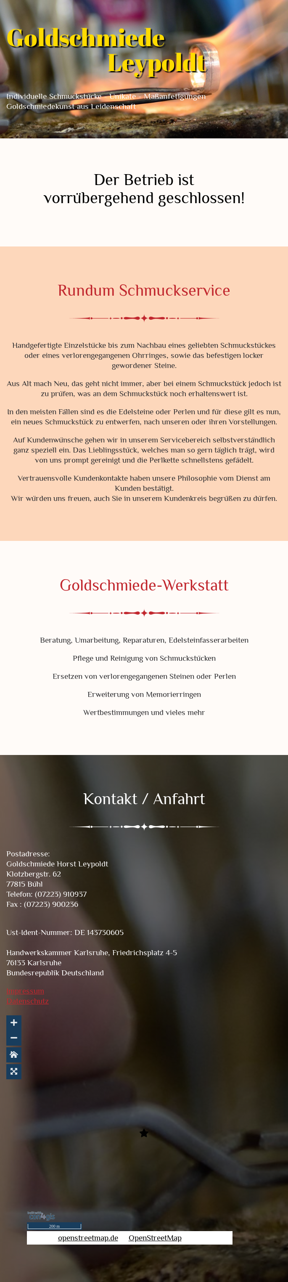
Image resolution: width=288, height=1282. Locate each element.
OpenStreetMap (155, 1237)
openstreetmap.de (88, 1237)
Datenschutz (27, 1000)
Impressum (25, 990)
